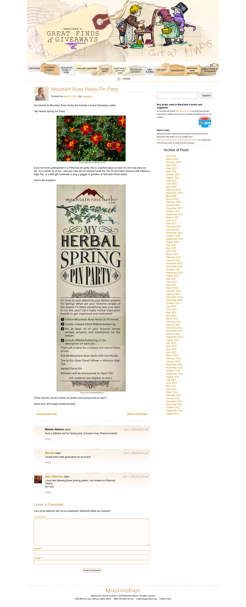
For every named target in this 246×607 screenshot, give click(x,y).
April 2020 (171, 186)
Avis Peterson (54, 476)
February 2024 (173, 162)
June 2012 (171, 383)
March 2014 (172, 318)
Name (38, 548)
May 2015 (171, 285)
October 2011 (173, 407)
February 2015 (173, 291)
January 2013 (173, 361)
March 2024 (172, 159)
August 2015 (172, 275)
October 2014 (173, 303)
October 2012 (173, 370)
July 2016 (171, 245)
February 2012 (173, 395)
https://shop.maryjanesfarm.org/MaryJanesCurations (177, 140)
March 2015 (172, 288)
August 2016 (172, 242)
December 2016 (174, 232)
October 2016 (173, 236)
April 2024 (171, 156)
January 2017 (173, 229)
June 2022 (171, 168)
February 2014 (173, 321)
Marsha (49, 452)
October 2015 (173, 269)
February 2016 (173, 257)
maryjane (87, 96)
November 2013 (174, 331)
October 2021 (173, 174)
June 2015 (171, 282)
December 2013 (174, 327)
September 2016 (174, 239)
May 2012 (171, 386)
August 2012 (172, 377)
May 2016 (171, 248)
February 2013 (173, 358)
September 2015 (174, 272)
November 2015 (174, 266)
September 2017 (174, 214)
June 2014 (171, 309)
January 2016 (173, 260)
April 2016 (171, 251)
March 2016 (172, 254)
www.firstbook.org (182, 111)
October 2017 (173, 211)
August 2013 (172, 340)
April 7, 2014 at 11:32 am (136, 476)
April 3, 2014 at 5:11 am (136, 429)
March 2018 (172, 199)
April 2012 (171, 389)
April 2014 (171, 315)
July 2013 (171, 343)
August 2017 (172, 217)
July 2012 (171, 380)
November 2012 (174, 367)
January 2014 (173, 324)
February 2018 (173, 202)
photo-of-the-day (45, 414)
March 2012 (172, 392)
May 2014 (171, 312)
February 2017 (173, 226)
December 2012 (174, 364)
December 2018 (174, 193)
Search (206, 95)
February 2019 (173, 190)
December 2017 (174, 208)
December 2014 (174, 297)
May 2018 (171, 196)
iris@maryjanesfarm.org (146, 599)
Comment (40, 516)
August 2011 (172, 413)
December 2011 (174, 401)
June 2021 (171, 180)
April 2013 (171, 352)
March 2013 (172, 355)
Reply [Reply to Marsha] (48, 462)
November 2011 (174, 404)
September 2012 (174, 373)
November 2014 (174, 300)
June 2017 (171, 220)
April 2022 (171, 171)
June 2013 (171, 346)
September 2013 (174, 337)
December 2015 (174, 263)
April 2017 (171, 223)
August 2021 (172, 177)
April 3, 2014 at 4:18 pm (136, 453)
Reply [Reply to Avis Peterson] (48, 492)
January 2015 (173, 294)
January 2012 (173, 398)
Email (38, 558)
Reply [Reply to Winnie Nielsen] (48, 439)
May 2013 (171, 349)
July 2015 (171, 278)
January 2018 (173, 205)
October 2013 (173, 334)
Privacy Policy (165, 599)
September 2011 (174, 410)
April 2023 (171, 165)
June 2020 (171, 183)
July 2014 (171, 306)
